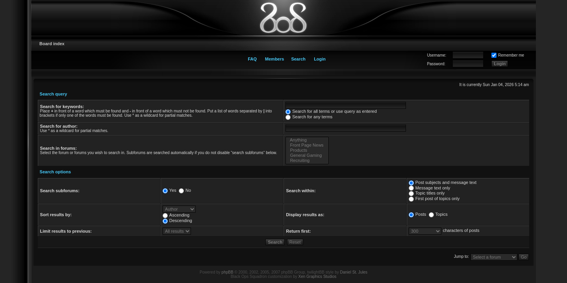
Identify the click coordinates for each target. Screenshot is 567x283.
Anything (307, 140)
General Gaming (307, 155)
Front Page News (307, 145)
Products (307, 150)
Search (298, 59)
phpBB (227, 272)
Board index (52, 43)
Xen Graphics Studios (317, 276)
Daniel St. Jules (353, 272)
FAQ (252, 59)
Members (274, 59)
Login (320, 59)
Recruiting (307, 160)
